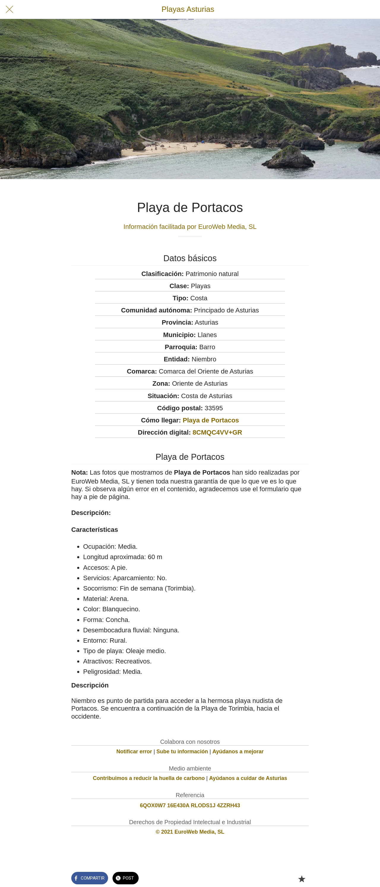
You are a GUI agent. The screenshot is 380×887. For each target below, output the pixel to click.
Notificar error (134, 751)
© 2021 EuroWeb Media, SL (190, 832)
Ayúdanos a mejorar (238, 751)
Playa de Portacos (211, 420)
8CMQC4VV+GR (217, 432)
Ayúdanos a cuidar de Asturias (248, 778)
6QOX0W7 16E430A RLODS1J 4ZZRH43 (190, 805)
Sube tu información (182, 751)
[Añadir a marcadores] (301, 879)
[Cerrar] (9, 9)
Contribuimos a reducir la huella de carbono (149, 778)
